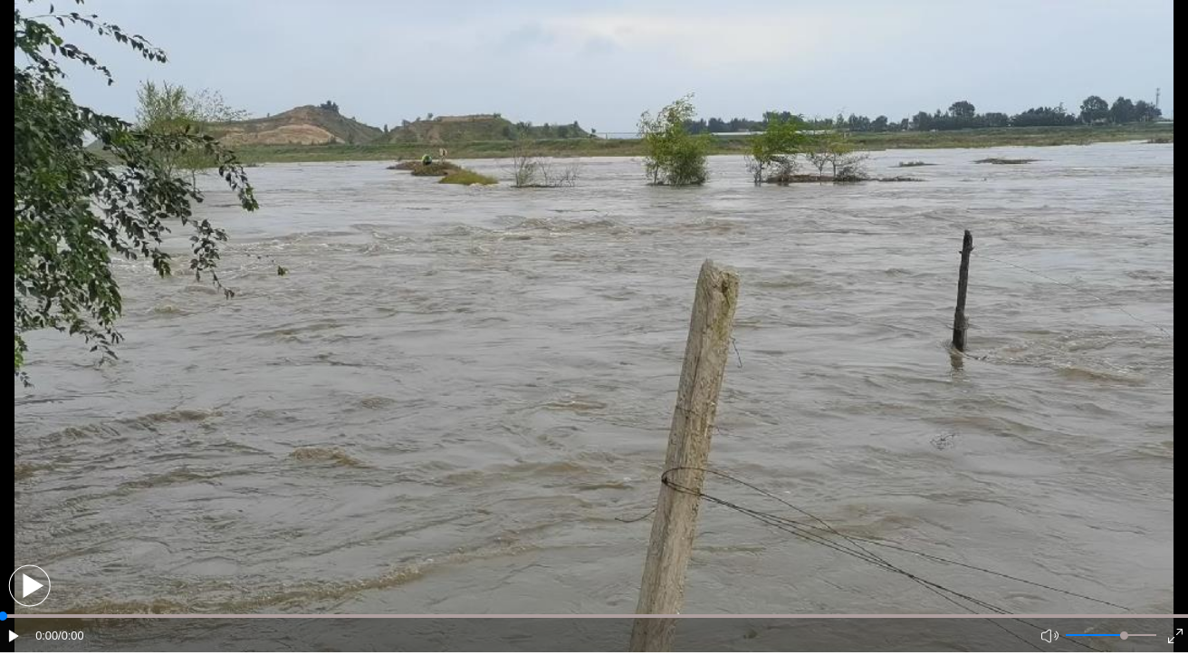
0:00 (46, 635)
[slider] (1124, 635)
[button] (29, 586)
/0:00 (70, 635)
